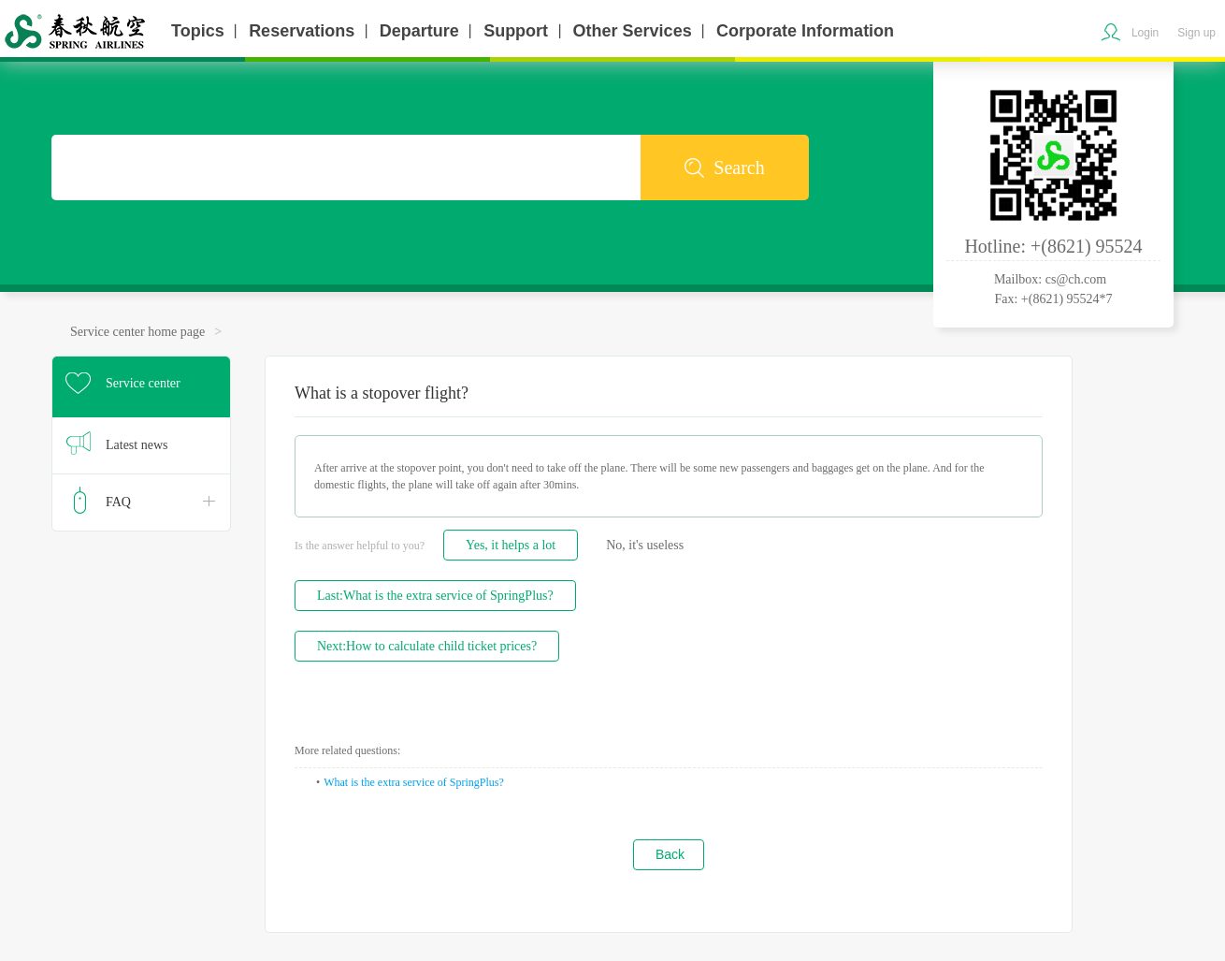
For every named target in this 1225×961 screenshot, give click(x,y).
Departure (419, 31)
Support (515, 31)
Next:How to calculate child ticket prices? (427, 646)
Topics (197, 31)
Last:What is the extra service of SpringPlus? (435, 596)
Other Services (632, 31)
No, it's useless (645, 545)
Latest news (136, 445)
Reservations (301, 31)
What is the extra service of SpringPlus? (414, 782)
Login (1145, 32)
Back (670, 854)
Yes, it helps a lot (510, 545)
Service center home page (137, 332)
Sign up (1196, 32)
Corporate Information (805, 31)
